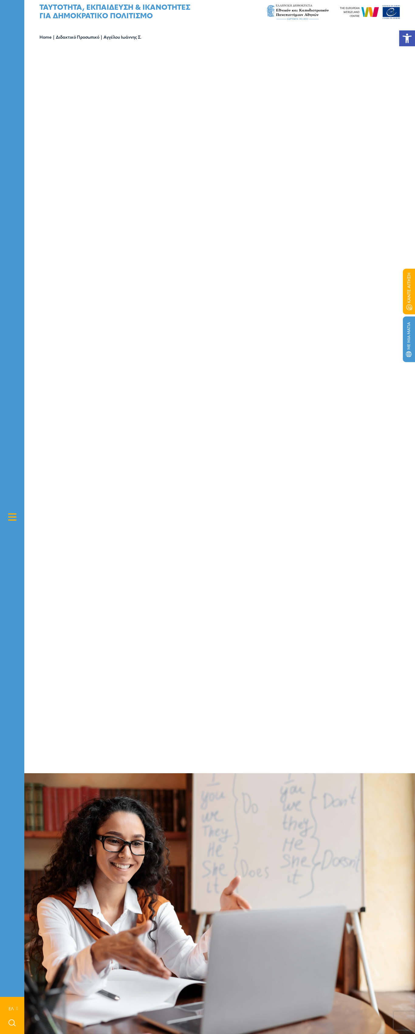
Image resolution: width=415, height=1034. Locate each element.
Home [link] (45, 37)
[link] (407, 38)
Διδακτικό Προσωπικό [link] (77, 37)
